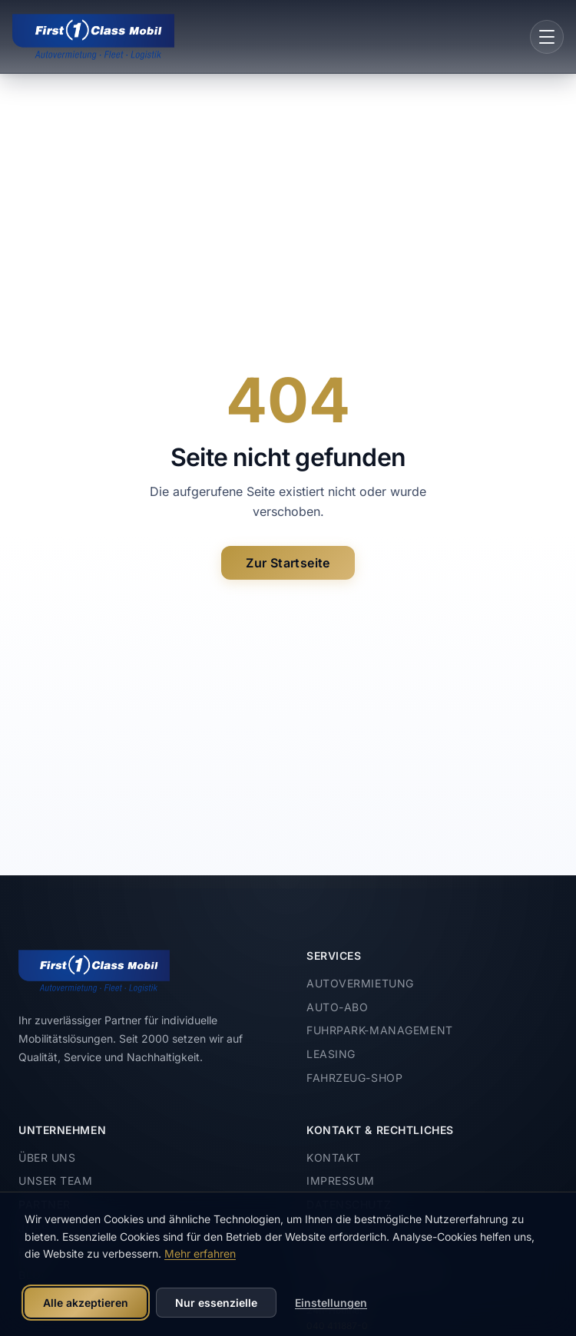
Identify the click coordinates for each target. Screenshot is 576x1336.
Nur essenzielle (216, 1302)
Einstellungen (331, 1302)
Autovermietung (360, 983)
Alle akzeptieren (85, 1302)
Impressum (340, 1180)
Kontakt (333, 1157)
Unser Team (55, 1180)
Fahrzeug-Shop (354, 1077)
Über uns (46, 1157)
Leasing (331, 1053)
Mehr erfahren (200, 1253)
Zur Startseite (288, 562)
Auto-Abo (337, 1007)
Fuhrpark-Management (379, 1030)
